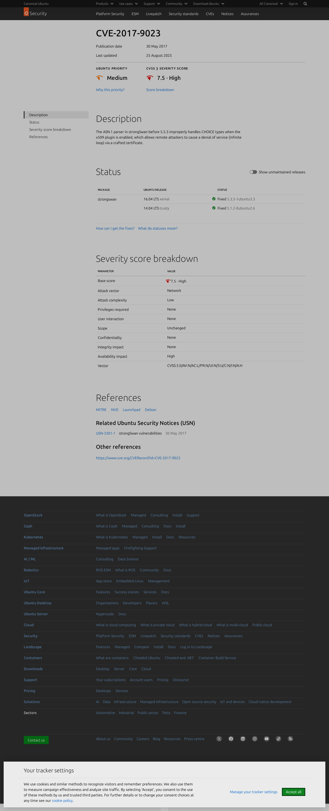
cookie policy (62, 800)
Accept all (293, 792)
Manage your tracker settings (253, 792)
